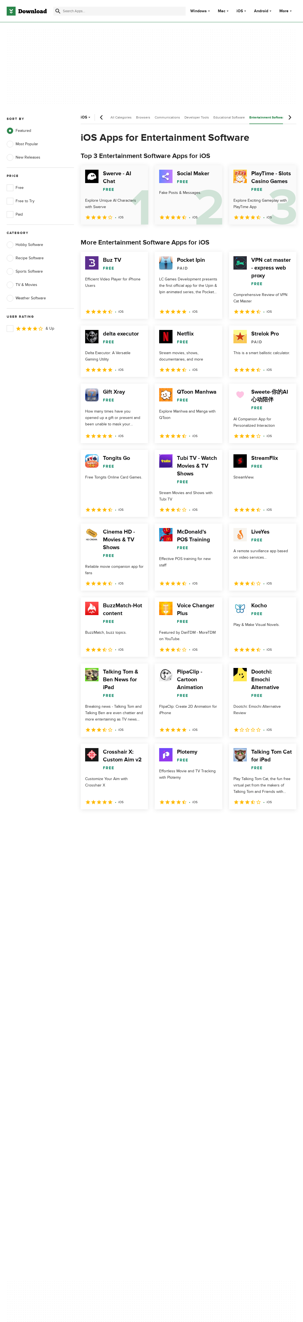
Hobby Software (25, 244)
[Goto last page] (286, 821)
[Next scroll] (289, 117)
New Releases (23, 157)
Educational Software (229, 117)
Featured (19, 130)
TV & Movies (22, 285)
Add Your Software (100, 1091)
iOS (240, 11)
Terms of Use (172, 1091)
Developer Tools (196, 117)
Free (15, 187)
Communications (167, 117)
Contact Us (93, 1101)
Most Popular (22, 144)
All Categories (121, 117)
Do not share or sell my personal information (181, 1113)
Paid (15, 214)
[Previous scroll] (101, 117)
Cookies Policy (173, 1101)
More (286, 11)
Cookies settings (175, 1126)
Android (261, 11)
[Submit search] (57, 11)
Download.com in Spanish (106, 1110)
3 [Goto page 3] (115, 821)
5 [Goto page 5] (144, 821)
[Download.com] (27, 11)
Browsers (143, 117)
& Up (30, 328)
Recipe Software (25, 258)
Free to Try (21, 201)
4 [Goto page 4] (130, 821)
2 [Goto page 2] (101, 821)
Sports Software (25, 271)
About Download (98, 1082)
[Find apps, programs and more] (119, 11)
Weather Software (26, 298)
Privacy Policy (172, 1082)
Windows (198, 11)
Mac (221, 11)
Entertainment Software (267, 117)
